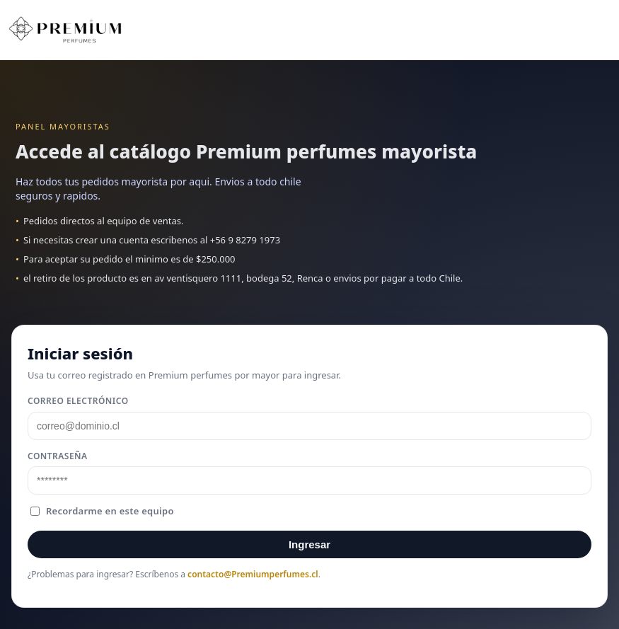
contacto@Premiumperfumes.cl (252, 574)
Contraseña (58, 456)
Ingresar (309, 544)
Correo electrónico (78, 401)
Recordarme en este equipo (102, 510)
